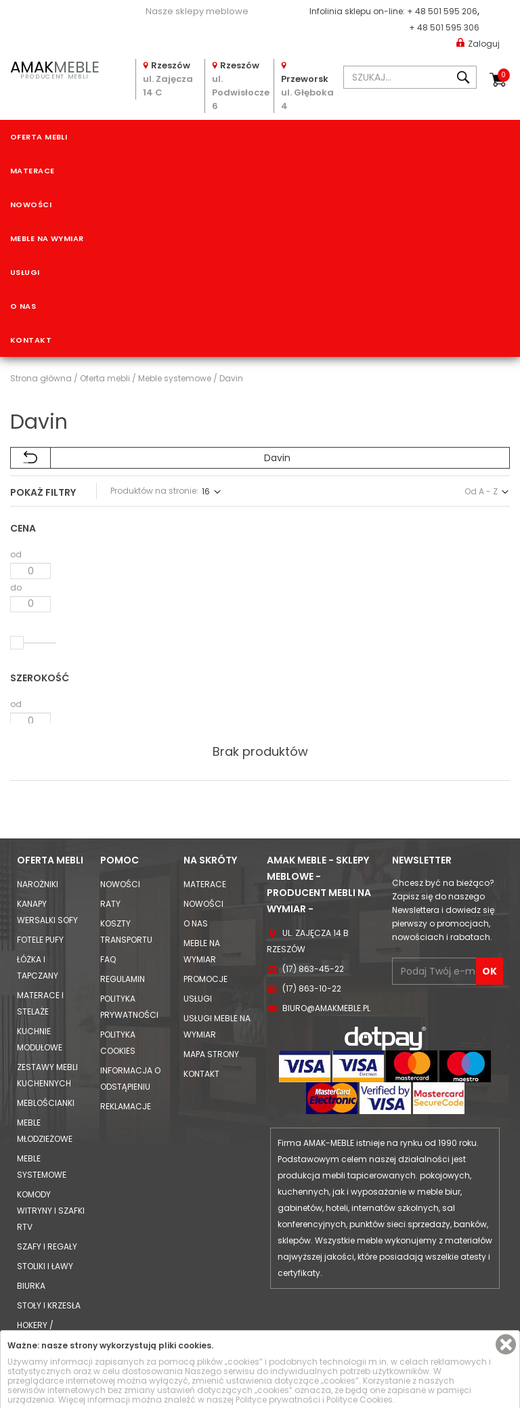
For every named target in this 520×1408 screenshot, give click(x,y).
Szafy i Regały (47, 1189)
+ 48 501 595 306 (444, 27)
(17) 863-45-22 (313, 912)
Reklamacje (125, 1049)
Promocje (205, 922)
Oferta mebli (38, 136)
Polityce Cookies (359, 1399)
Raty (110, 847)
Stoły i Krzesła (49, 1248)
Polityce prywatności (278, 1399)
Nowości (30, 204)
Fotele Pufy (40, 883)
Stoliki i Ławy (45, 1209)
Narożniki (37, 827)
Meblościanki (45, 1046)
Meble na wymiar (47, 238)
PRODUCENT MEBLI (54, 68)
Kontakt (30, 340)
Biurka (31, 1229)
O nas (23, 306)
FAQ (108, 902)
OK (489, 914)
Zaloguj (478, 43)
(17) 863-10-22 (311, 931)
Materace (32, 170)
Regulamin (122, 922)
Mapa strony (211, 997)
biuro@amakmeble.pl (326, 951)
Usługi (25, 272)
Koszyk (504, 75)
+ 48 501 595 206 (442, 11)
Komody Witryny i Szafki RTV (51, 1154)
